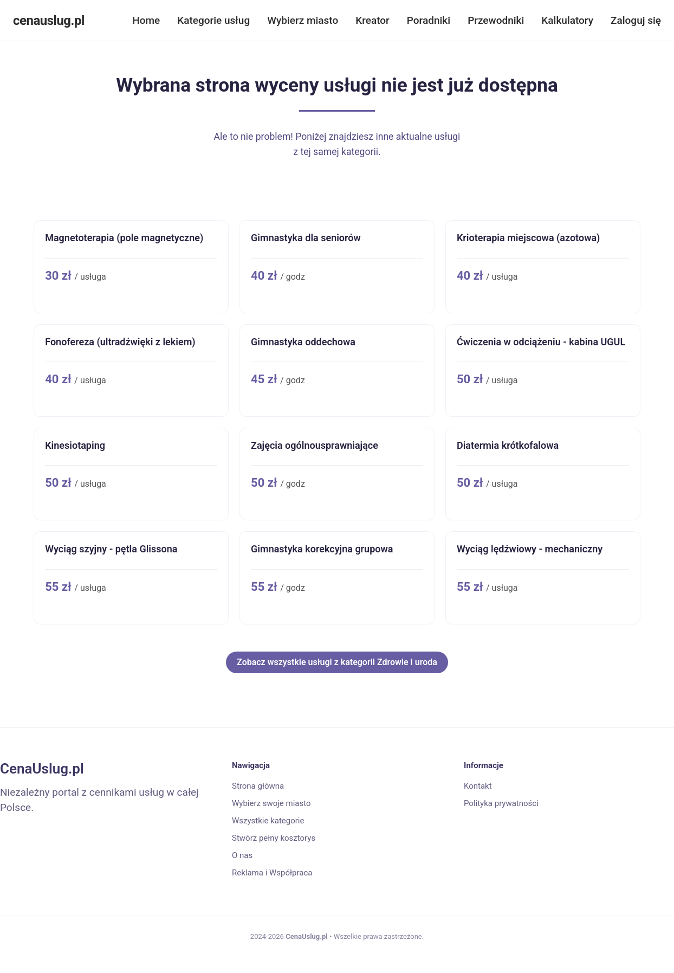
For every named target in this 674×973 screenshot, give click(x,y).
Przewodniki (496, 20)
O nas (242, 855)
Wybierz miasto (302, 20)
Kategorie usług (213, 20)
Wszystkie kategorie (268, 821)
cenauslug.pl (49, 20)
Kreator (372, 20)
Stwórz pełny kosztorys (273, 838)
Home (146, 20)
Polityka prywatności (501, 803)
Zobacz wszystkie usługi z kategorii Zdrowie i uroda (337, 662)
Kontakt (478, 786)
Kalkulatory (567, 20)
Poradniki (428, 20)
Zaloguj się (636, 20)
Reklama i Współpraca (272, 873)
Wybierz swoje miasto (271, 803)
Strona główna (258, 786)
